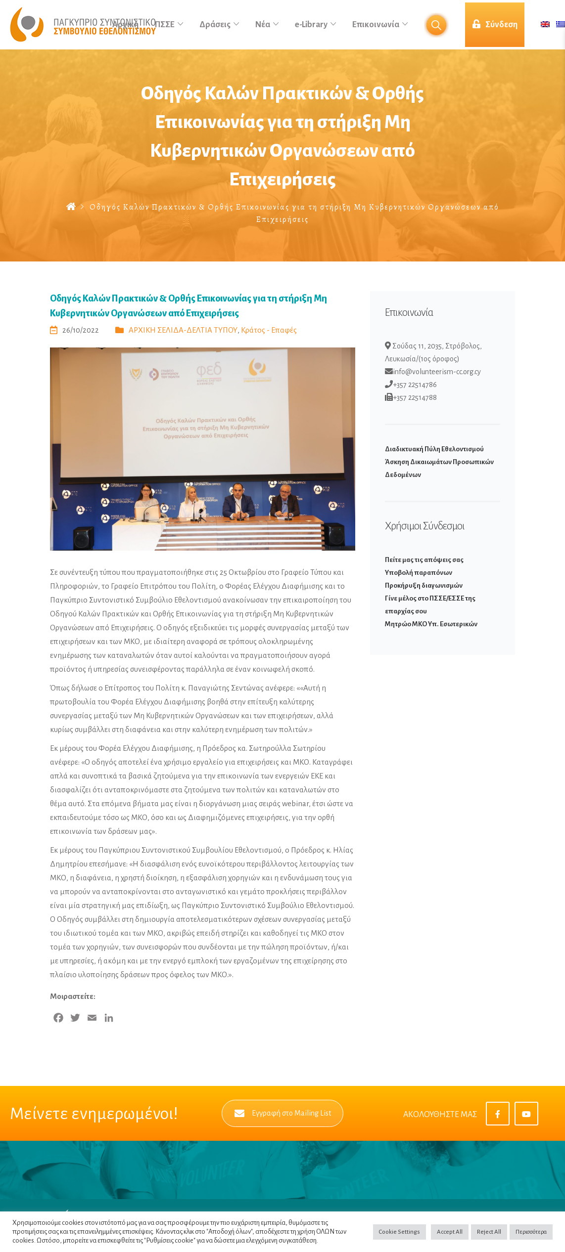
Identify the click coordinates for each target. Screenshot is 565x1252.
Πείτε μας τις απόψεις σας (424, 559)
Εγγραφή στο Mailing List (283, 1113)
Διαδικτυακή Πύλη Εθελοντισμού (434, 449)
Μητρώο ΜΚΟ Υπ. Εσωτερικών (431, 624)
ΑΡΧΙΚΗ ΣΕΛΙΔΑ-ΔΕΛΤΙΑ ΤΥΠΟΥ (183, 330)
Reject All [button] (489, 1232)
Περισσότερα (531, 1232)
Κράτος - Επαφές (269, 330)
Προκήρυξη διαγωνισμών (424, 585)
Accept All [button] (450, 1232)
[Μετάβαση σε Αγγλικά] (545, 25)
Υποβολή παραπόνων (418, 572)
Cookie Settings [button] (399, 1232)
